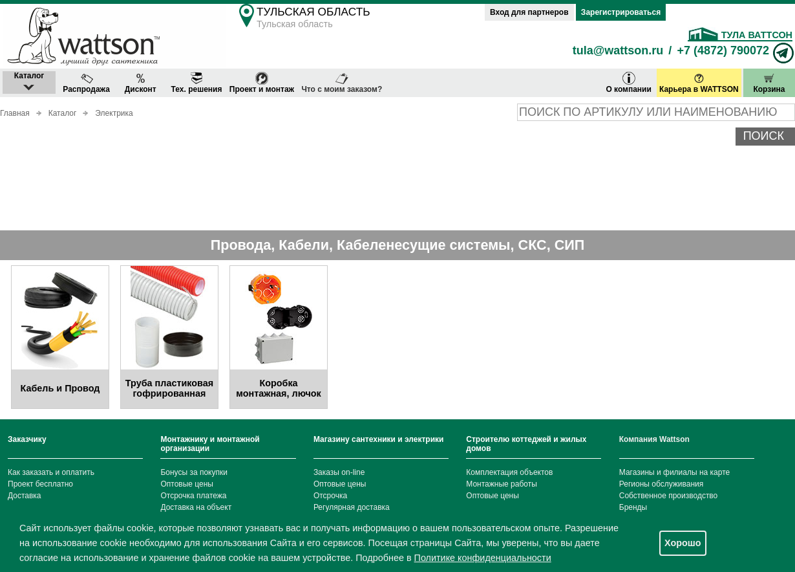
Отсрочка (330, 495)
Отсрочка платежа (193, 495)
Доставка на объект (195, 507)
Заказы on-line (339, 472)
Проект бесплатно (40, 484)
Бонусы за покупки (194, 472)
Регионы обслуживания (661, 484)
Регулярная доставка (351, 507)
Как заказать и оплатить (51, 472)
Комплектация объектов (509, 472)
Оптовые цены (186, 484)
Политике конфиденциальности (482, 558)
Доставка (24, 495)
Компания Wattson (654, 439)
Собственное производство (668, 495)
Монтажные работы (501, 484)
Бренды (633, 507)
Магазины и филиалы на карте (674, 472)
